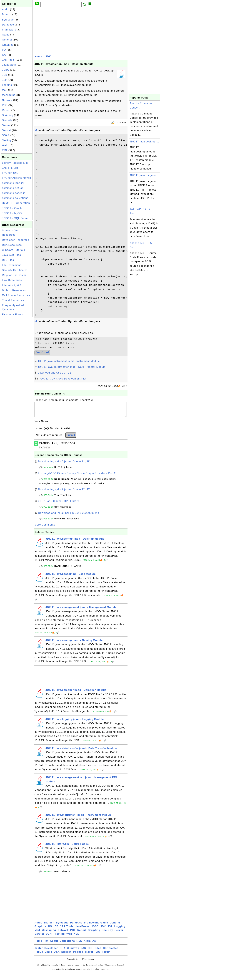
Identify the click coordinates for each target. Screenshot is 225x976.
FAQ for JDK (10, 173)
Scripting (7, 115)
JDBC (5, 69)
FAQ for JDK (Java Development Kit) (63, 378)
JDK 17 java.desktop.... (144, 141)
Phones (78, 955)
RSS (79, 944)
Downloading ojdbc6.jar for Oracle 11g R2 (64, 464)
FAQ (97, 955)
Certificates (110, 951)
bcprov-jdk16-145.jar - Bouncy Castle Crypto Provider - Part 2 (77, 476)
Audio (5, 9)
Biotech (6, 14)
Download (42, 352)
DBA (62, 951)
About (54, 944)
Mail (4, 90)
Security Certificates (15, 270)
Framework (9, 29)
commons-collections (15, 198)
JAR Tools (8, 59)
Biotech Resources (14, 290)
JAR (83, 951)
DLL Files (8, 260)
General (7, 39)
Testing (6, 140)
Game (6, 34)
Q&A (57, 955)
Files (98, 951)
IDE (4, 54)
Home (38, 56)
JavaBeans (9, 64)
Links (48, 955)
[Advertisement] (16, 364)
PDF (5, 105)
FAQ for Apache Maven (16, 178)
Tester (39, 951)
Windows (73, 951)
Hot (46, 944)
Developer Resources (15, 240)
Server (6, 125)
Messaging (8, 95)
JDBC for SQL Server (15, 218)
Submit (71, 438)
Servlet (6, 130)
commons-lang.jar (13, 183)
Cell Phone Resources (16, 295)
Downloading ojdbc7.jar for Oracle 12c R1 (64, 492)
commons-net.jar (12, 188)
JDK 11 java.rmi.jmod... (144, 175)
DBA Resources (12, 245)
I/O (4, 49)
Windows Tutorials (13, 250)
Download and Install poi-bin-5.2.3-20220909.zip (68, 516)
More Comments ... (46, 527)
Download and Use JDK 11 (54, 372)
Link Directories (12, 280)
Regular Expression (14, 275)
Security (7, 120)
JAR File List (10, 168)
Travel (89, 955)
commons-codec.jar (14, 193)
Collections (67, 944)
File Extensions (11, 265)
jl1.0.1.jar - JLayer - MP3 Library (58, 504)
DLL (90, 951)
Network (7, 100)
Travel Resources (13, 300)
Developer (51, 951)
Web (5, 145)
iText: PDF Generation (16, 203)
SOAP (6, 135)
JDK (4, 75)
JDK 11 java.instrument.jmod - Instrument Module (69, 361)
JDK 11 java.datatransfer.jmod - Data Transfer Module (71, 367)
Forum (106, 955)
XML (5, 150)
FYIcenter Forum (12, 314)
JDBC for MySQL (12, 213)
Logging (7, 85)
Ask (94, 944)
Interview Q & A (12, 285)
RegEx (39, 955)
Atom (87, 944)
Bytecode (8, 19)
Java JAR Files (11, 255)
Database (8, 24)
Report (6, 110)
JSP (4, 80)
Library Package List (15, 163)
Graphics (7, 44)
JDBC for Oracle (12, 208)
